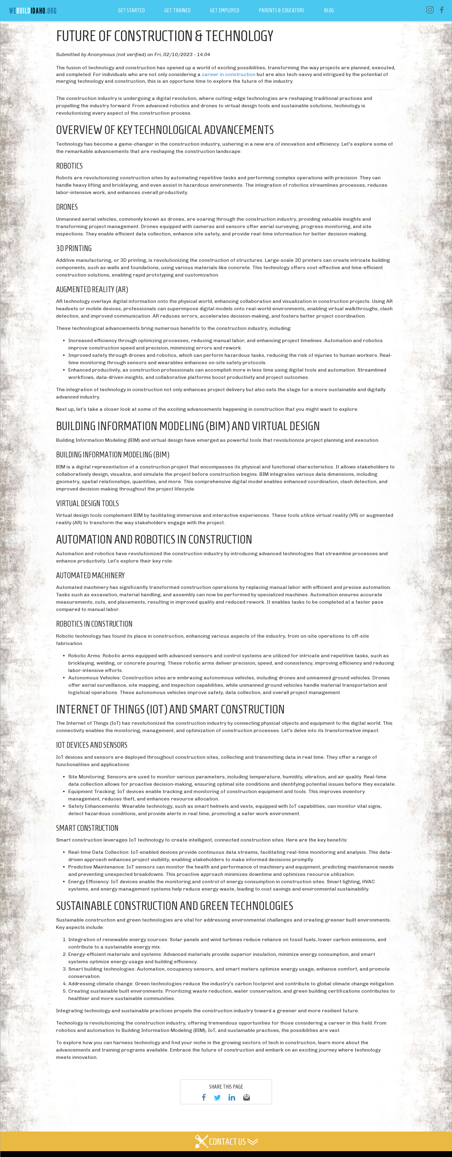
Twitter (217, 1097)
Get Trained (177, 10)
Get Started (131, 10)
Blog (329, 10)
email (246, 1097)
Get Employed (224, 10)
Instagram (430, 9)
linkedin (231, 1097)
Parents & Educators (281, 10)
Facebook (442, 9)
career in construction (228, 74)
